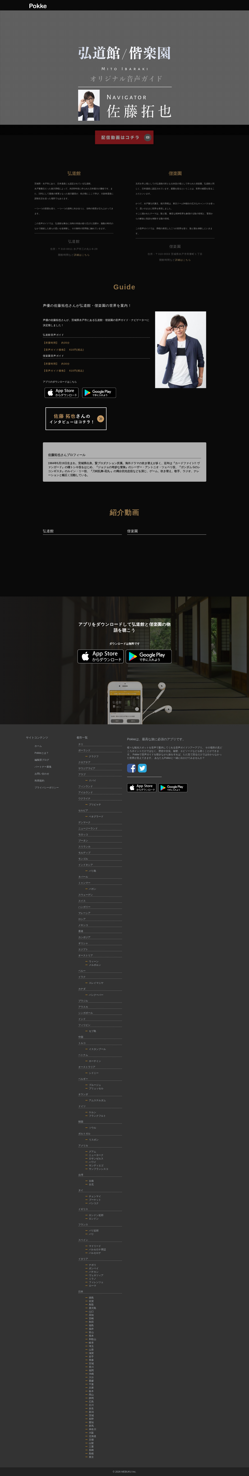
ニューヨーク (94, 1155)
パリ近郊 (92, 1230)
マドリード (93, 1246)
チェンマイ (93, 1196)
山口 (89, 1311)
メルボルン (93, 965)
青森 (89, 1360)
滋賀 (89, 1353)
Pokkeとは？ (42, 753)
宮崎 (89, 1318)
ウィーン (92, 961)
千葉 (89, 1384)
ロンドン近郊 (94, 1215)
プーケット (93, 1199)
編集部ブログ (42, 759)
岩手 (89, 1356)
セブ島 (90, 1031)
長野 (89, 1418)
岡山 (89, 1394)
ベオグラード (94, 816)
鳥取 (89, 1304)
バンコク (92, 1203)
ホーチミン (93, 1061)
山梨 (89, 1443)
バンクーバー (94, 994)
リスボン (92, 1139)
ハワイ (90, 1162)
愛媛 (89, 1380)
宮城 (89, 1363)
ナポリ (90, 1264)
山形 (89, 1349)
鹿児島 (90, 1308)
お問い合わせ (42, 773)
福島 (89, 1325)
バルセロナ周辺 (95, 1249)
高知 (89, 1315)
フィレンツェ (94, 1282)
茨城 (89, 1415)
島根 (89, 1453)
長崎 (89, 1450)
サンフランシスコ (96, 1169)
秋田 (89, 1321)
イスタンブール (95, 1049)
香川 (89, 1366)
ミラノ (90, 1278)
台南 (89, 1180)
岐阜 (89, 1342)
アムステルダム (95, 1100)
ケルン (90, 1112)
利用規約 (39, 780)
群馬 (89, 1425)
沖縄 (89, 1373)
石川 (89, 1405)
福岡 (89, 1370)
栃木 (89, 1391)
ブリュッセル (94, 1088)
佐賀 (89, 1301)
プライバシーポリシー (47, 787)
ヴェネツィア (94, 1275)
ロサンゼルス (94, 1158)
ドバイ (90, 780)
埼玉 (89, 1346)
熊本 (89, 1335)
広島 (89, 1401)
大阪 (89, 1432)
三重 (89, 1446)
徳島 (89, 1297)
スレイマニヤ (94, 983)
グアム (90, 1151)
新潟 (89, 1412)
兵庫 (89, 1387)
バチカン (92, 1271)
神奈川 (90, 1429)
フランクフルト (95, 1115)
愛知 (89, 1422)
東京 (89, 1457)
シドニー (92, 1073)
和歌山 (90, 1339)
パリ (89, 1234)
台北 (89, 1184)
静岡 (89, 1398)
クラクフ (92, 756)
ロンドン (92, 1218)
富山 (89, 1332)
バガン (90, 888)
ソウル (90, 1127)
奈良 (89, 1408)
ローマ (90, 1285)
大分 (89, 1377)
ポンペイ (92, 1268)
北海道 (90, 1436)
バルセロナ (93, 1253)
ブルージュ (93, 1085)
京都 (89, 1439)
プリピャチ (93, 804)
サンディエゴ (94, 1165)
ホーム (38, 746)
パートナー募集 (43, 766)
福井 (89, 1328)
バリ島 (90, 870)
